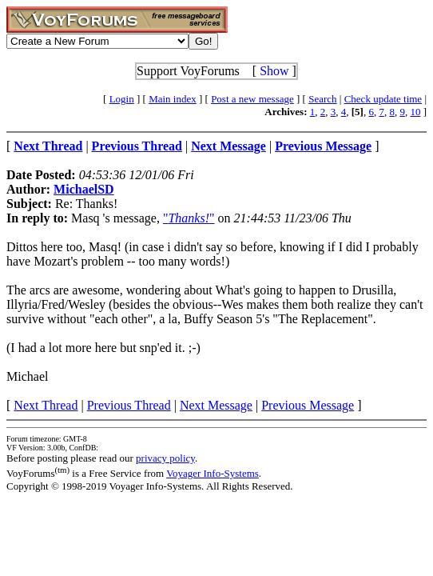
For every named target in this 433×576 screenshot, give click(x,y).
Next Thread (45, 405)
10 (415, 112)
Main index (173, 99)
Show (274, 71)
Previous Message (307, 405)
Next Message (216, 405)
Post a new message (252, 99)
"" (189, 218)
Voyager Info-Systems (212, 473)
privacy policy (165, 458)
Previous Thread (129, 405)
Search (322, 99)
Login (121, 99)
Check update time (383, 99)
